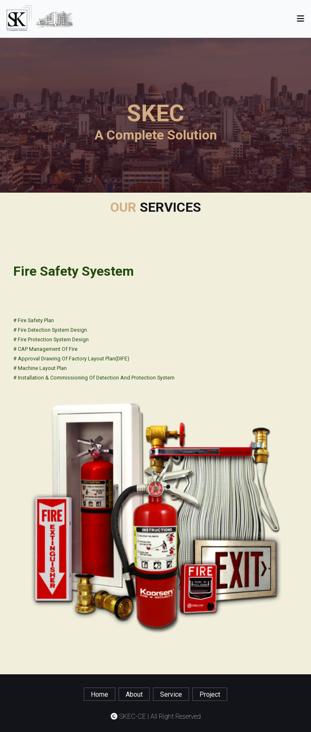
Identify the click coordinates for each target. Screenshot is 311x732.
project (209, 694)
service (171, 694)
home (99, 694)
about (134, 694)
